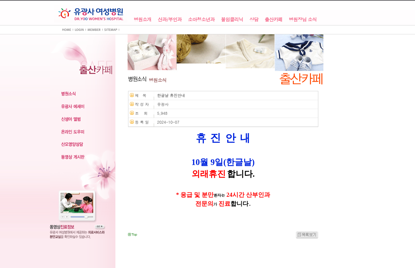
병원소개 (143, 19)
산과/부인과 (170, 19)
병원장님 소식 (303, 19)
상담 (254, 19)
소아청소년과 (201, 19)
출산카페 (273, 19)
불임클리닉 (232, 19)
